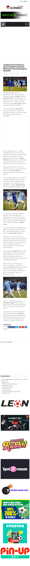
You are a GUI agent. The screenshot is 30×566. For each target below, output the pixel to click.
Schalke (17, 74)
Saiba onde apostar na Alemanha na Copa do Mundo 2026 (14, 380)
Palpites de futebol (7, 385)
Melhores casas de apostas (9, 384)
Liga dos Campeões (10, 74)
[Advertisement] (15, 42)
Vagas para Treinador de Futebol (11, 391)
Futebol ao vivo (6, 388)
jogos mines (5, 382)
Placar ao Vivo (6, 393)
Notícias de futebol (7, 387)
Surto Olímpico (6, 390)
